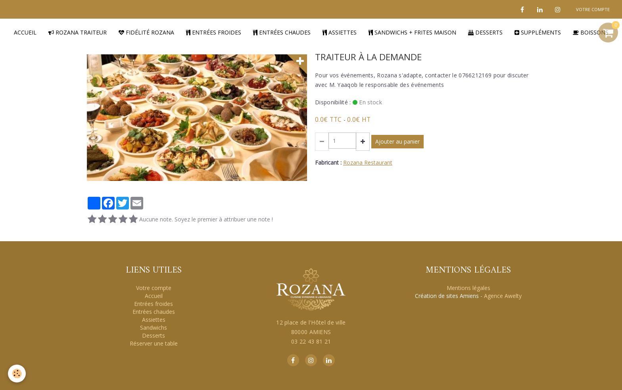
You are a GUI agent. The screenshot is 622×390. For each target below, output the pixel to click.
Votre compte (153, 288)
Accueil (25, 32)
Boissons (591, 32)
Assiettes (340, 32)
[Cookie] (17, 373)
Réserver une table (154, 343)
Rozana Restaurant (367, 162)
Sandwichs (153, 327)
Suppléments (537, 32)
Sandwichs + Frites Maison (412, 32)
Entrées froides (213, 32)
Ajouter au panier (397, 141)
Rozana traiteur (77, 32)
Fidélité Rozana (146, 32)
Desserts (485, 32)
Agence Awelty (503, 296)
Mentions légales (468, 288)
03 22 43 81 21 (311, 341)
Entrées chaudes (282, 32)
